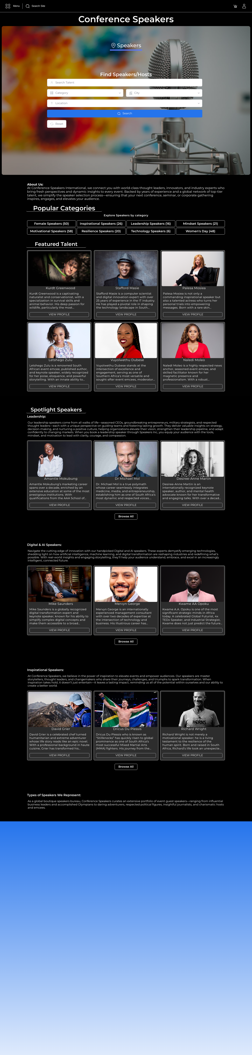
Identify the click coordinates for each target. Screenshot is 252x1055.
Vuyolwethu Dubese (127, 360)
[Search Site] (48, 6)
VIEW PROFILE (59, 314)
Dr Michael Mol (127, 479)
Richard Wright (193, 729)
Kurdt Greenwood (60, 288)
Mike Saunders (61, 604)
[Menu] (12, 6)
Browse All (126, 516)
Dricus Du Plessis (127, 729)
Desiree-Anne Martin (194, 479)
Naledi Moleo (194, 360)
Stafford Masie (127, 288)
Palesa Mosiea (194, 288)
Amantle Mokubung (60, 479)
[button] (235, 6)
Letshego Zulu (60, 360)
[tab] (126, 46)
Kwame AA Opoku (194, 604)
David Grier (60, 729)
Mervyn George (127, 604)
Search (124, 113)
